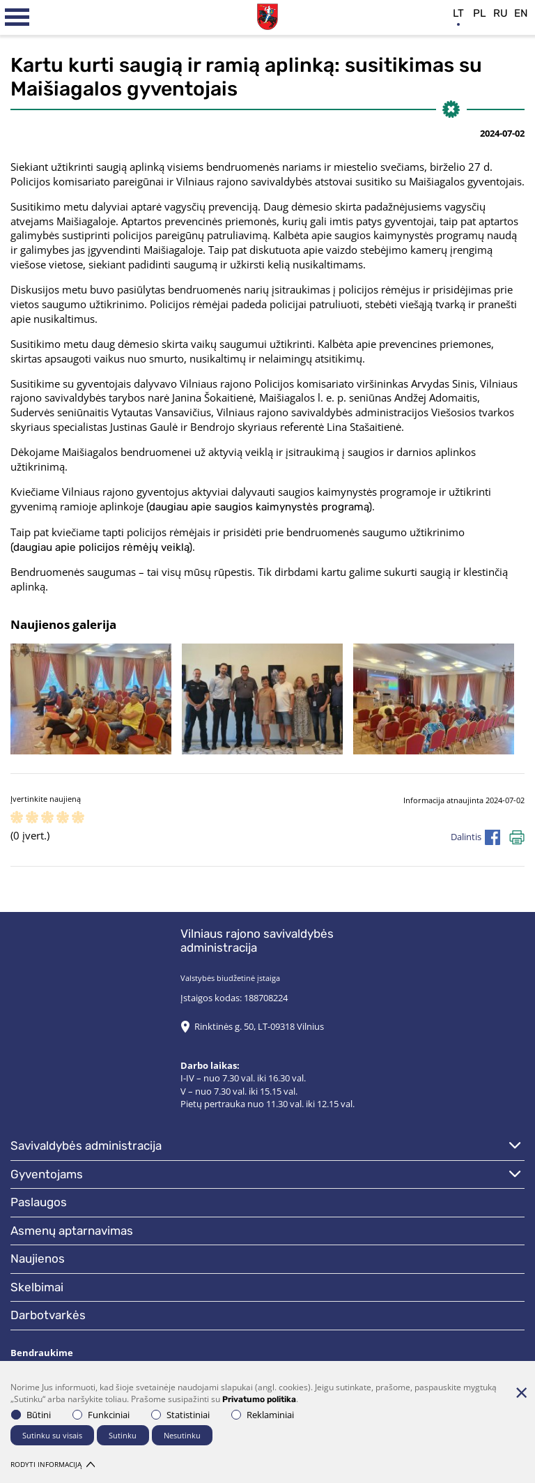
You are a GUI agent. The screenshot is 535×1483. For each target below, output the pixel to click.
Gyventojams (46, 1174)
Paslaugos (38, 1202)
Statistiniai (180, 1414)
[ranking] (78, 818)
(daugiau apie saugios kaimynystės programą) (259, 507)
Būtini (31, 1414)
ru (500, 13)
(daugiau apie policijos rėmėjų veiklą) (101, 547)
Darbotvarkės (48, 1315)
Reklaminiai (262, 1414)
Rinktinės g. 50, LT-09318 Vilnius (259, 1026)
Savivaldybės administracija (86, 1146)
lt (458, 13)
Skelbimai (36, 1287)
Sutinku (123, 1435)
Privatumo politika (259, 1399)
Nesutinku (182, 1435)
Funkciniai (101, 1414)
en (521, 13)
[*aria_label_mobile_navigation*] (17, 17)
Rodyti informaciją (52, 1464)
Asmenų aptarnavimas (71, 1231)
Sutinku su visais (52, 1435)
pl (479, 13)
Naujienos (37, 1258)
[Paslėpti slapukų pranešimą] (521, 1392)
